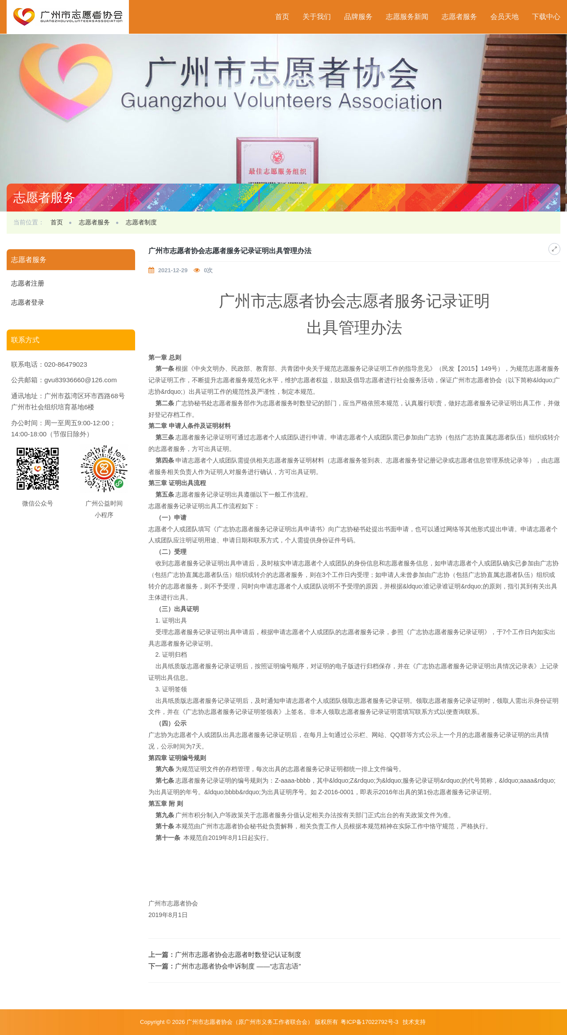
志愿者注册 (27, 283)
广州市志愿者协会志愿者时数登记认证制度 (238, 954)
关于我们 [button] (317, 16)
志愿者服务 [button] (459, 16)
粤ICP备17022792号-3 (370, 1022)
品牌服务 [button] (358, 16)
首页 (282, 16)
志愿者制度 (141, 222)
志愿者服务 (94, 222)
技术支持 (414, 1022)
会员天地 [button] (504, 16)
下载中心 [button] (546, 16)
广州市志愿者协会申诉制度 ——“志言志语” (238, 966)
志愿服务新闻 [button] (407, 16)
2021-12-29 (173, 270)
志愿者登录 (27, 302)
